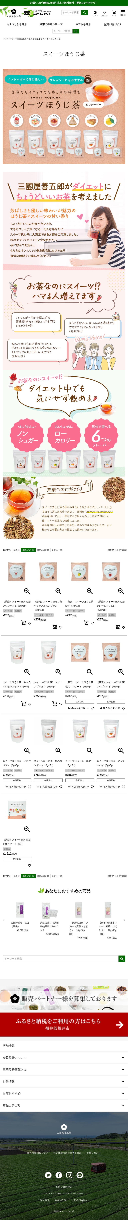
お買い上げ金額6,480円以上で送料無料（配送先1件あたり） (64, 2)
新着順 (17, 550)
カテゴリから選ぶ (17, 24)
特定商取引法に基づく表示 (68, 1153)
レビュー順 (57, 550)
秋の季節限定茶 (35, 39)
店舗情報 (9, 1045)
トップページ (8, 39)
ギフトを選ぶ (83, 24)
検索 (84, 12)
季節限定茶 (21, 39)
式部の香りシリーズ (51, 24)
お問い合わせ (94, 1153)
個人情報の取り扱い (37, 1153)
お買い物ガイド (112, 24)
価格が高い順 (43, 550)
